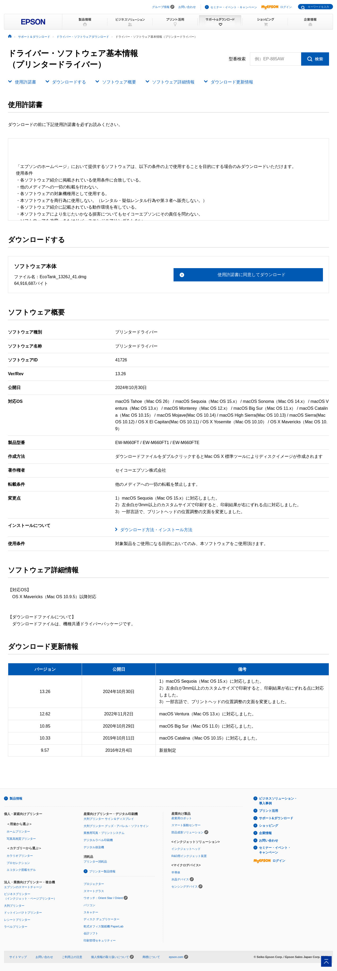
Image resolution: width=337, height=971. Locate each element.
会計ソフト (91, 933)
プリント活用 (268, 811)
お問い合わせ (187, 7)
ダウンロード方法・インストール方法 (156, 529)
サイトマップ (18, 957)
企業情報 (265, 833)
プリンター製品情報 (102, 871)
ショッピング (268, 826)
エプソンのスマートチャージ (23, 887)
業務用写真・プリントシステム (104, 832)
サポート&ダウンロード (276, 818)
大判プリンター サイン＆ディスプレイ (109, 818)
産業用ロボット (181, 818)
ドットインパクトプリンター (23, 912)
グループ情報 (161, 7)
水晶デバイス (180, 879)
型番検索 (237, 59)
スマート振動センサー (186, 825)
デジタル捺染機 (94, 847)
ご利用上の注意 (72, 957)
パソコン (89, 905)
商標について (151, 957)
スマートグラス (94, 891)
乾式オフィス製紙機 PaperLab (103, 926)
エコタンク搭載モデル (21, 869)
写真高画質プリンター (21, 838)
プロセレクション (18, 862)
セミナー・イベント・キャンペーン (233, 7)
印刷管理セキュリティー (100, 940)
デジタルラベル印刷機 (98, 840)
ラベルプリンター (15, 926)
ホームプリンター (18, 831)
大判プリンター (14, 905)
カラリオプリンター (20, 855)
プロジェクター (94, 883)
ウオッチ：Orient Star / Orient (103, 898)
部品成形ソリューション (187, 832)
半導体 (175, 872)
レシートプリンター (17, 919)
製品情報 (16, 798)
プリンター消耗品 (95, 861)
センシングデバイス (184, 886)
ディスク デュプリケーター (101, 919)
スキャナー (91, 912)
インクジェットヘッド (186, 848)
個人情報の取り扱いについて (112, 957)
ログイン (276, 7)
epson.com (176, 957)
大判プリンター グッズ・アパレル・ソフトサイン (116, 826)
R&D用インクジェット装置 (189, 856)
